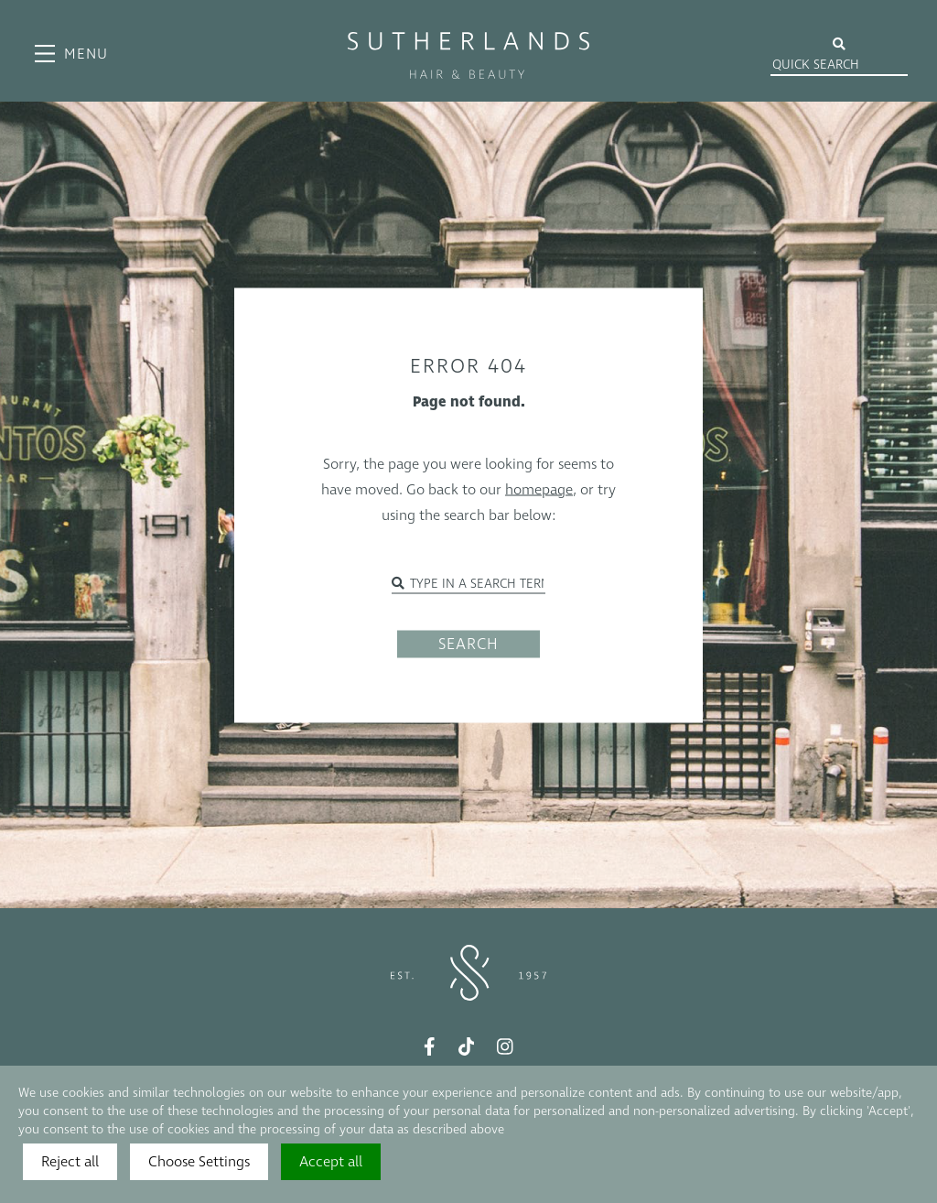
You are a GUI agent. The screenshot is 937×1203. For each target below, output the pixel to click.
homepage (539, 489)
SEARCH (468, 644)
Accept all (330, 1162)
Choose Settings (199, 1162)
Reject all (70, 1162)
